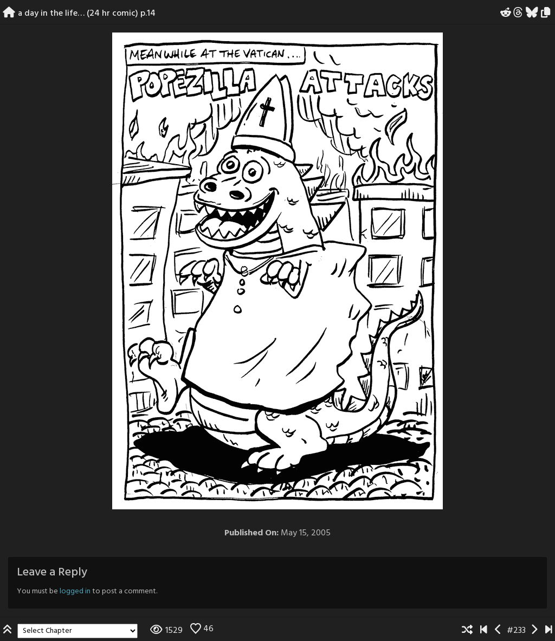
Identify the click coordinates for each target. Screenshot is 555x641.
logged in (75, 591)
